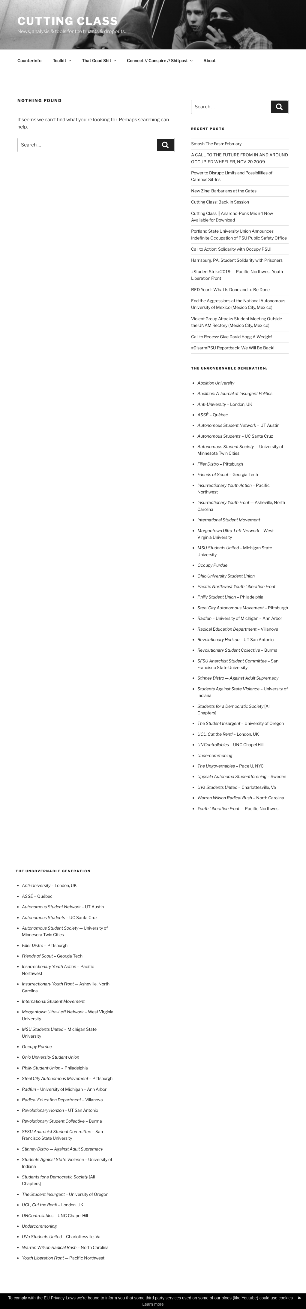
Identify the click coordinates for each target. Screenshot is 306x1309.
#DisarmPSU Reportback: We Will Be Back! (232, 347)
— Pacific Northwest (238, 808)
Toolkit (62, 60)
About (209, 60)
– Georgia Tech (227, 474)
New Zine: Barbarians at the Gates (223, 190)
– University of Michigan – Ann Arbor (247, 618)
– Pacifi (260, 485)
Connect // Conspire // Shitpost (160, 60)
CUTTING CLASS (67, 21)
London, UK (224, 404)
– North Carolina (240, 797)
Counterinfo (29, 60)
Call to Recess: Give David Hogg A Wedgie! (231, 336)
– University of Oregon (240, 723)
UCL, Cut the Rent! (215, 734)
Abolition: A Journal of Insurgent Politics (234, 393)
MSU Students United (218, 547)
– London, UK (246, 734)
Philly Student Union (217, 596)
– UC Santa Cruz (235, 436)
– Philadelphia (250, 596)
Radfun (204, 618)
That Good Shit (99, 60)
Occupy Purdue (212, 565)
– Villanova (237, 629)
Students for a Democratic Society (230, 706)
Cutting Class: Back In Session (220, 201)
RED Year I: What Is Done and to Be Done (230, 289)
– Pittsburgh (231, 463)
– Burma (269, 650)
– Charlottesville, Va (236, 787)
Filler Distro (208, 463)
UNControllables (213, 744)
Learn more (153, 1304)
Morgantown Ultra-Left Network (228, 530)
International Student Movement (228, 519)
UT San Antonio (235, 639)
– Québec (212, 414)
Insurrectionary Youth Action (225, 485)
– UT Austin (238, 425)
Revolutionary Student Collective (228, 650)
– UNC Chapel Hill (246, 744)
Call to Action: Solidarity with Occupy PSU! (231, 249)
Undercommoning (214, 755)
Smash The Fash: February (216, 143)
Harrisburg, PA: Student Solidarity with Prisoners (237, 260)
